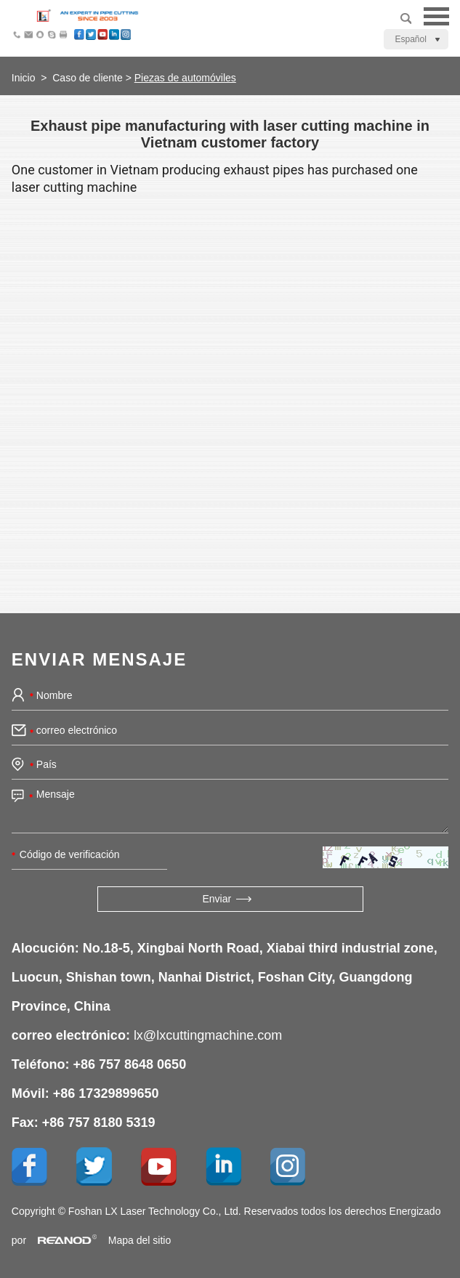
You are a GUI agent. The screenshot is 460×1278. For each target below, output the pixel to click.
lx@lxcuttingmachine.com (208, 1035)
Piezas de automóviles (185, 78)
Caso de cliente (87, 78)
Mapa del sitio (139, 1240)
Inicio (24, 78)
